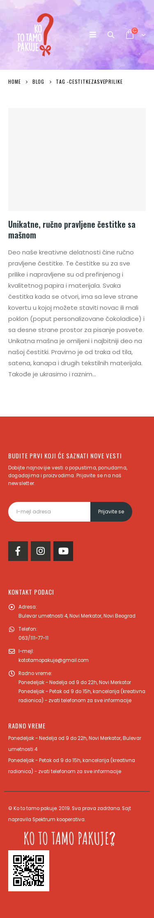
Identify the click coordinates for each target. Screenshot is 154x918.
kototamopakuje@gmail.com (53, 660)
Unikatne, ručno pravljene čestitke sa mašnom (72, 229)
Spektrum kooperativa (58, 819)
